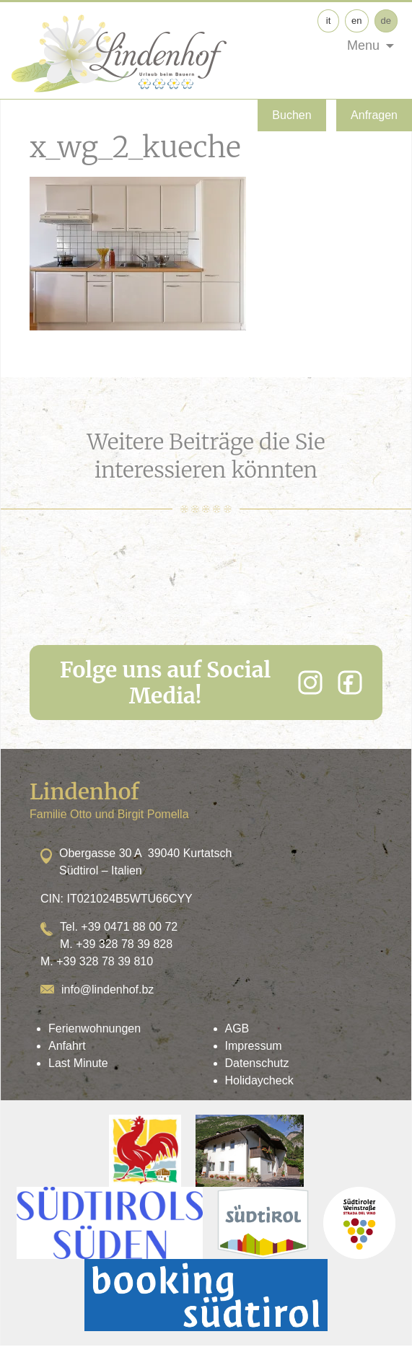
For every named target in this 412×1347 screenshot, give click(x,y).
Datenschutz (257, 1063)
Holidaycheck (259, 1080)
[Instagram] (310, 682)
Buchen (291, 115)
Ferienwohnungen (94, 1028)
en (356, 20)
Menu (363, 45)
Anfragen (374, 115)
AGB (237, 1028)
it (328, 20)
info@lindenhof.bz (107, 989)
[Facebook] (350, 682)
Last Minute (78, 1063)
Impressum (253, 1046)
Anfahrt (67, 1046)
